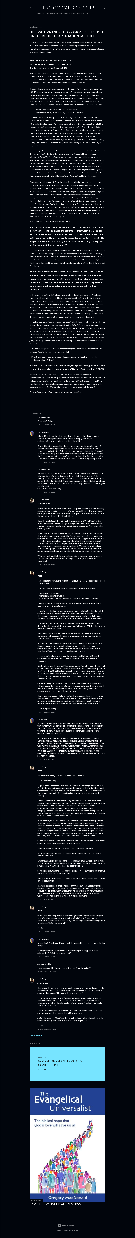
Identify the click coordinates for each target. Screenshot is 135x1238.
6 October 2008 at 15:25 (46, 712)
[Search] (103, 7)
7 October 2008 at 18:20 (46, 932)
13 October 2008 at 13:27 (46, 1029)
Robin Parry (41, 499)
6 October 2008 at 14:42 (46, 492)
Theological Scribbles (66, 8)
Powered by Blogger (67, 1225)
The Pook (41, 432)
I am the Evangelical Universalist (58, 1204)
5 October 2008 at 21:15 (46, 425)
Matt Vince (74, 1230)
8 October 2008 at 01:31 (46, 957)
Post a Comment (37, 1035)
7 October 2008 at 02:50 (46, 759)
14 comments (49, 1070)
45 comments (40, 1209)
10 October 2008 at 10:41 (46, 972)
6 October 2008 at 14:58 (46, 565)
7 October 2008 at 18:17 (46, 899)
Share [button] (32, 404)
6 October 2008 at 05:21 (46, 462)
